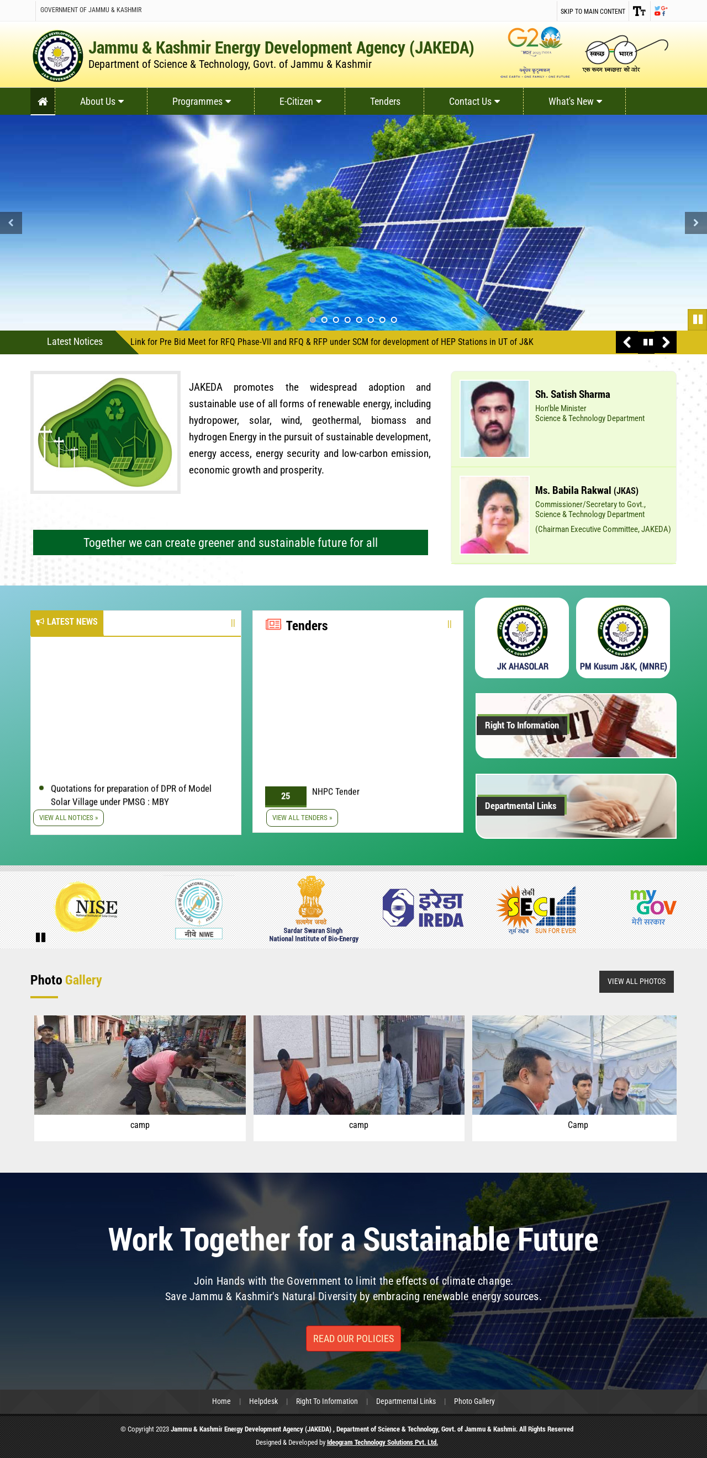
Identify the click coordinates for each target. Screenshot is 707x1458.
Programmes (201, 101)
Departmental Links (520, 805)
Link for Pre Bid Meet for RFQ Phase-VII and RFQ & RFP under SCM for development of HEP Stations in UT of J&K (332, 342)
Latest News (67, 621)
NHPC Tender (336, 799)
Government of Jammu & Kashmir (90, 10)
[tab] (67, 623)
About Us (102, 101)
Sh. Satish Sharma (572, 394)
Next (696, 223)
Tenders (385, 101)
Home (221, 1401)
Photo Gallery (474, 1401)
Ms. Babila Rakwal (587, 490)
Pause (698, 318)
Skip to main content (593, 11)
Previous (11, 223)
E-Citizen (300, 101)
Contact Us (474, 101)
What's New (575, 101)
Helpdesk (263, 1401)
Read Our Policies (353, 1338)
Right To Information (522, 725)
